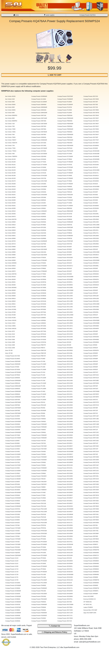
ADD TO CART (54, 75)
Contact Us (54, 626)
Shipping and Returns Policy (54, 632)
